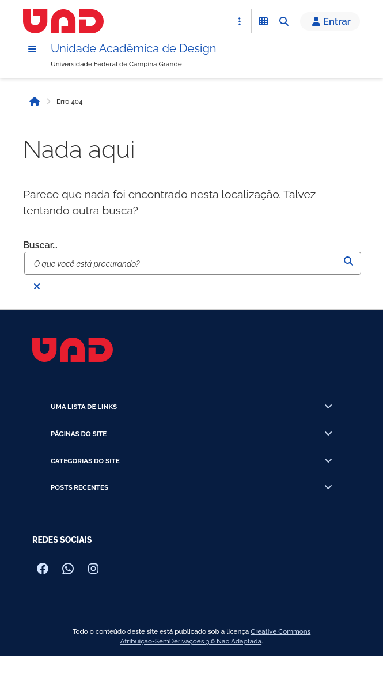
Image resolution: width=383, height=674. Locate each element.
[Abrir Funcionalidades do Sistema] (263, 21)
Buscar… (40, 245)
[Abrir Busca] (283, 21)
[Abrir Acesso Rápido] (239, 21)
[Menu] (32, 49)
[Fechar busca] (36, 286)
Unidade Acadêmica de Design (134, 48)
